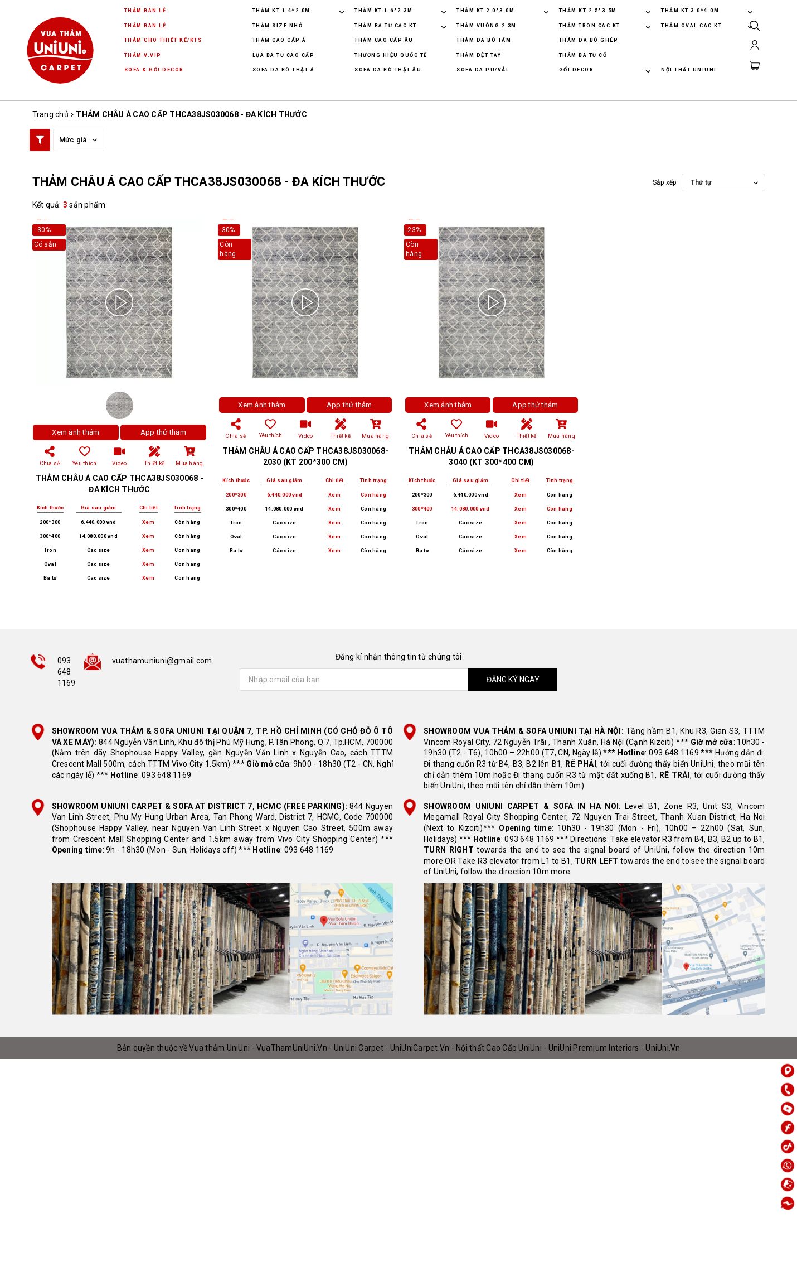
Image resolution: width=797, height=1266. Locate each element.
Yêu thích (270, 428)
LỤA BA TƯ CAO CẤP (283, 55)
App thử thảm (163, 432)
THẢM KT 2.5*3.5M (588, 10)
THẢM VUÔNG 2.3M (486, 25)
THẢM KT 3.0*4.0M (690, 10)
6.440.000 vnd (98, 522)
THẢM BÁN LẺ (145, 10)
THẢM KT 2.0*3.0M (485, 10)
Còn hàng (187, 522)
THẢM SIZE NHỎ (277, 25)
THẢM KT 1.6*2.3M (383, 10)
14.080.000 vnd (98, 536)
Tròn (50, 550)
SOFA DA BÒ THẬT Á (283, 70)
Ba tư (49, 578)
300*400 (50, 536)
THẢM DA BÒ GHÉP (589, 40)
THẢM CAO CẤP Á (279, 40)
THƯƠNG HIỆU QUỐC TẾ (390, 55)
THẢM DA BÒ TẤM (483, 40)
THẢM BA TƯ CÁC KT (386, 25)
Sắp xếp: (665, 182)
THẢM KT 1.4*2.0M (281, 10)
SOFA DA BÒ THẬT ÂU (387, 70)
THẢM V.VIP (143, 55)
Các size (98, 550)
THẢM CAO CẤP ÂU (384, 40)
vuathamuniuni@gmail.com (162, 660)
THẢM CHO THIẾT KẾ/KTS (163, 40)
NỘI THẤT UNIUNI (689, 70)
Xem (148, 523)
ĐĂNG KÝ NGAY (513, 679)
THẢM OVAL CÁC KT (692, 25)
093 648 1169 (66, 671)
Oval (50, 564)
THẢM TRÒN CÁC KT (591, 25)
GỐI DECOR (577, 70)
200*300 (50, 522)
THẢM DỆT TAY (478, 55)
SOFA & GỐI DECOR (154, 70)
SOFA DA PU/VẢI (482, 70)
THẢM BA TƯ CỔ (583, 55)
